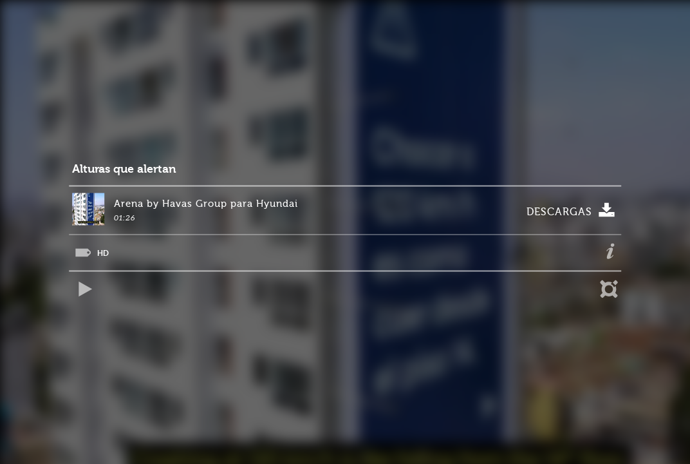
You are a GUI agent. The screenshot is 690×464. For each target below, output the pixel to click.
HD (103, 253)
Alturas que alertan (124, 169)
